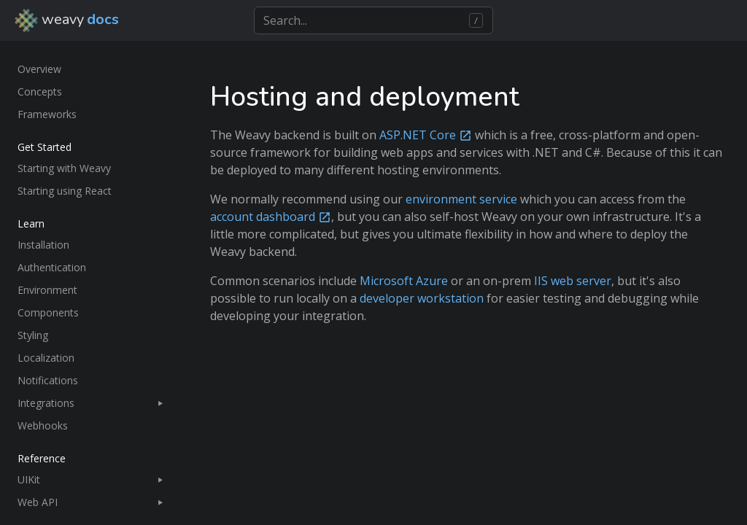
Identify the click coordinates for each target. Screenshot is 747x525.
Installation (43, 245)
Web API (38, 502)
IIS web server (572, 281)
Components (48, 312)
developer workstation (422, 298)
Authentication (52, 267)
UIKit (29, 479)
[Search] (373, 20)
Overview (39, 69)
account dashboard (262, 217)
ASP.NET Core (417, 135)
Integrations (46, 403)
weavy (67, 20)
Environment (47, 290)
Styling (33, 335)
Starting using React (65, 191)
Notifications (48, 380)
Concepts (40, 91)
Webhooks (43, 425)
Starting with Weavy (64, 168)
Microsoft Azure (404, 281)
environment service (461, 199)
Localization (46, 358)
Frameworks (47, 114)
